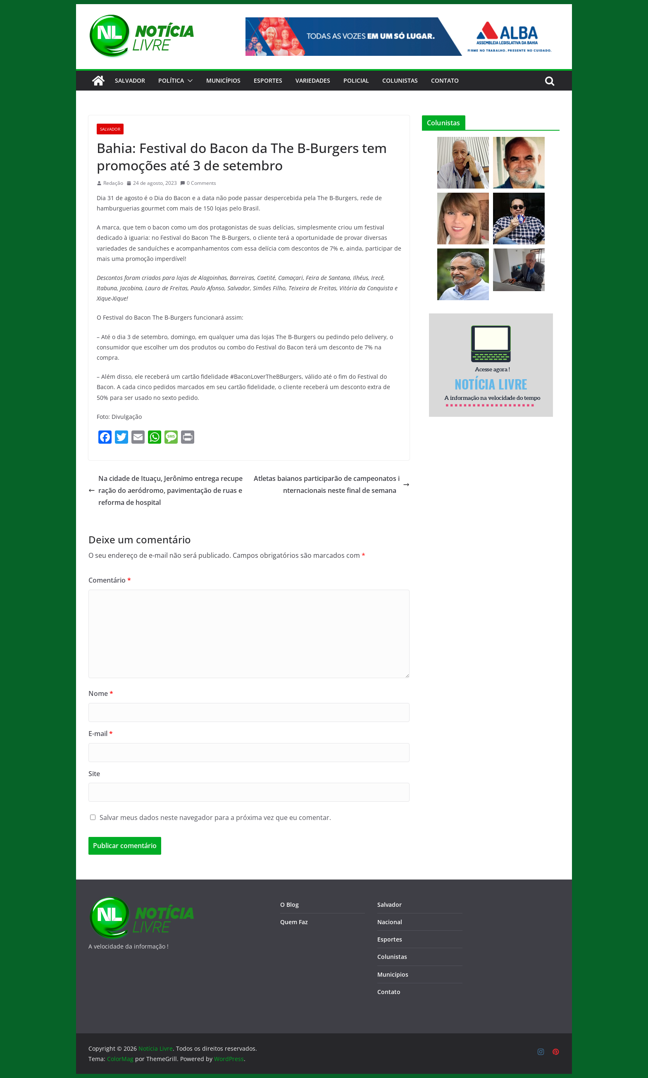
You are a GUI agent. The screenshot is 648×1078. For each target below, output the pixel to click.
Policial (356, 80)
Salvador (130, 80)
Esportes (268, 80)
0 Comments (198, 182)
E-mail (100, 733)
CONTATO (445, 80)
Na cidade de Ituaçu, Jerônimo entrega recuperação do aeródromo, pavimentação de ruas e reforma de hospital (165, 490)
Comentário (109, 580)
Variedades (312, 80)
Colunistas (400, 80)
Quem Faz (294, 922)
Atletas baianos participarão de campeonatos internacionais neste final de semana (332, 484)
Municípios (223, 80)
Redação (113, 182)
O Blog (289, 904)
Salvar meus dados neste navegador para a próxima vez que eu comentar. (215, 817)
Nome (100, 693)
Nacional (389, 922)
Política (171, 80)
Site (94, 773)
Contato (388, 992)
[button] (188, 80)
